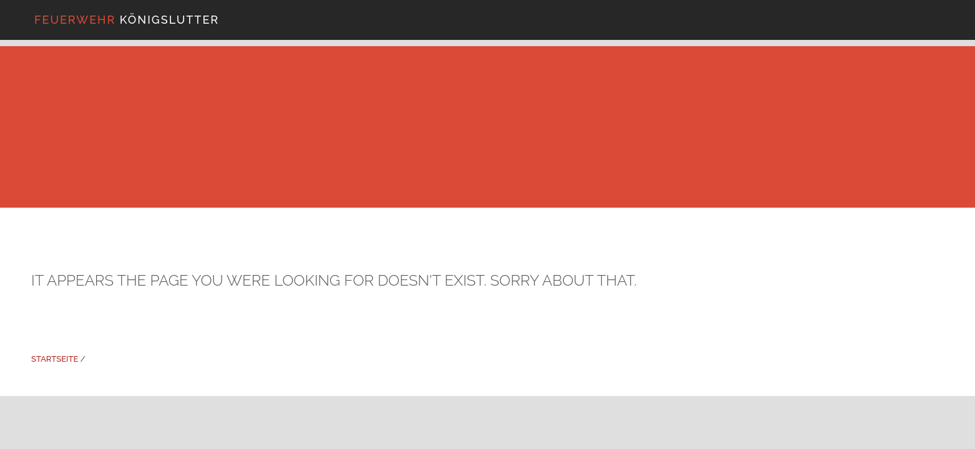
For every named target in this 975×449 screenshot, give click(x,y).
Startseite (54, 359)
